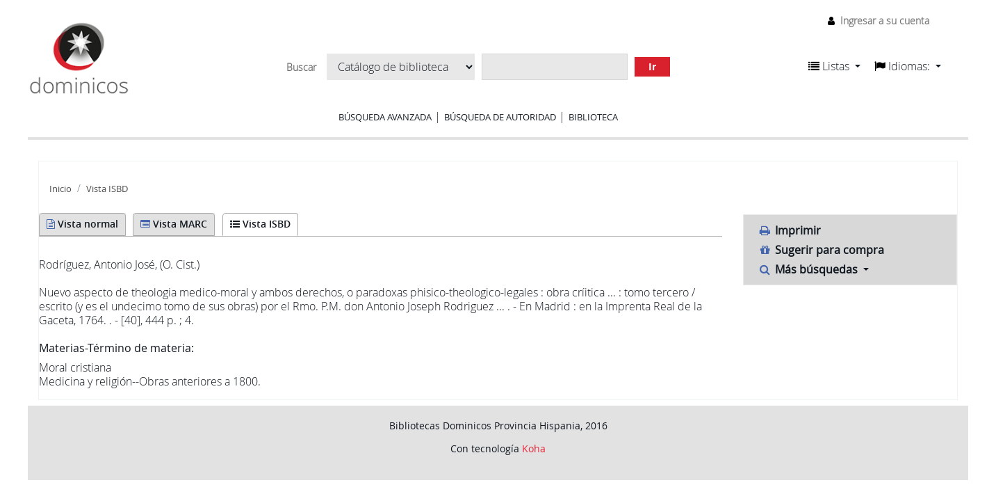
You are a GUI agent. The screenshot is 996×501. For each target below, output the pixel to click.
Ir (652, 66)
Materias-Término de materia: (116, 348)
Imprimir (789, 230)
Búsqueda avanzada (385, 117)
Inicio (60, 189)
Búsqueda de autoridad (500, 117)
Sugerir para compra (821, 249)
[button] (834, 66)
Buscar (301, 67)
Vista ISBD (107, 189)
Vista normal (82, 223)
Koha (534, 448)
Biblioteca (593, 117)
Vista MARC (173, 223)
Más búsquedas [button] (809, 269)
